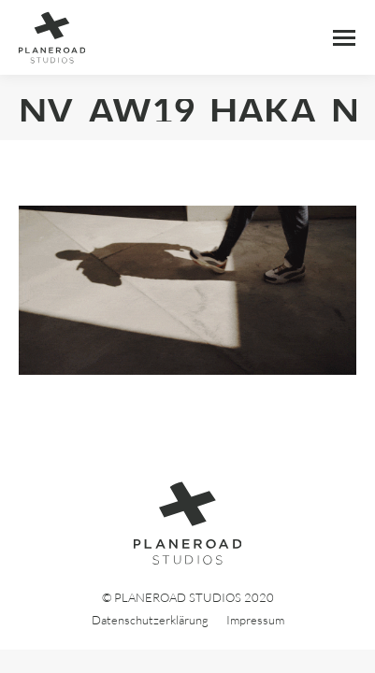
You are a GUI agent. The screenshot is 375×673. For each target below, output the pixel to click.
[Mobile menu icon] (344, 38)
